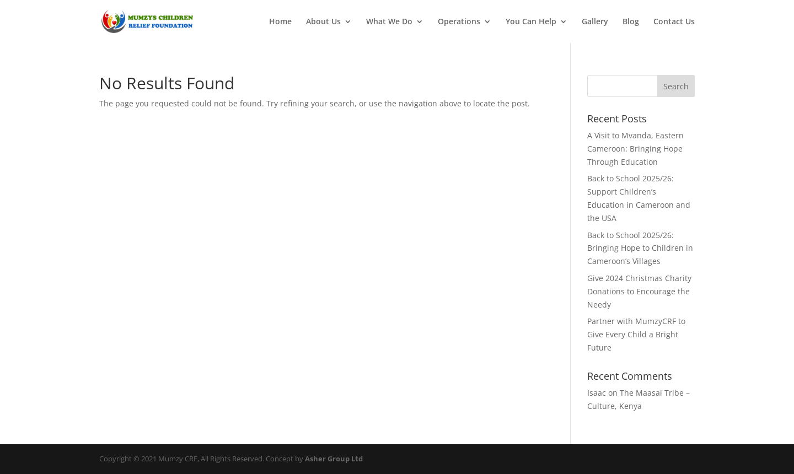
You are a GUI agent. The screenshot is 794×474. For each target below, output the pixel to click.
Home (280, 22)
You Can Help (531, 22)
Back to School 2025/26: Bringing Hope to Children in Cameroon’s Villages (640, 248)
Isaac (596, 392)
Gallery (595, 22)
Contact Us (674, 22)
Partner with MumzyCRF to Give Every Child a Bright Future (636, 334)
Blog (631, 22)
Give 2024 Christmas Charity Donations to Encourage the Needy (639, 291)
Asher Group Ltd (334, 459)
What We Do (389, 22)
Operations (459, 22)
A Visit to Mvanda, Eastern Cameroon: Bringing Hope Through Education (635, 148)
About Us (323, 22)
